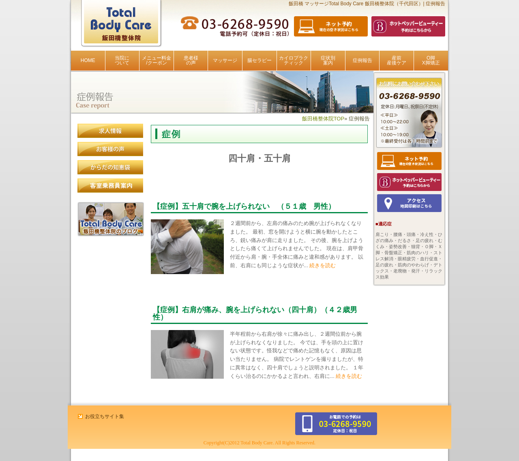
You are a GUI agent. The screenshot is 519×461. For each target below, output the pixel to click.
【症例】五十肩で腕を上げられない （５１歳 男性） (244, 206)
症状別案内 (328, 60)
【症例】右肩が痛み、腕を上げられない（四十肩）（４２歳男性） (255, 313)
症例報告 (362, 60)
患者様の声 (191, 60)
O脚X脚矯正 (431, 60)
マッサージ (225, 60)
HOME (88, 60)
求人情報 (110, 131)
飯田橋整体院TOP (323, 119)
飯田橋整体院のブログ (110, 219)
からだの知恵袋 (110, 167)
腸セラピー (259, 60)
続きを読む (322, 265)
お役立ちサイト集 (104, 416)
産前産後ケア (396, 60)
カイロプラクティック (293, 60)
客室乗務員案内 (110, 186)
